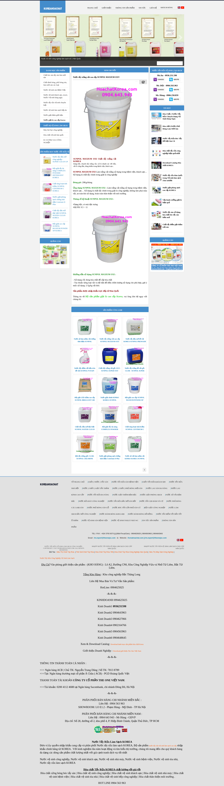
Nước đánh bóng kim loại (112, 514)
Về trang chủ (77, 482)
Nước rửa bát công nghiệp (91, 501)
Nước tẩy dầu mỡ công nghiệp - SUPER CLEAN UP (60, 159)
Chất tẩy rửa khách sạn (154, 482)
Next (180, 37)
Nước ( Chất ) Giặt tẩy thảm (95, 488)
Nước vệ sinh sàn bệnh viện (95, 520)
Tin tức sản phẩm (150, 520)
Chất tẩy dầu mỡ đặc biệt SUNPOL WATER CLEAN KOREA (59, 214)
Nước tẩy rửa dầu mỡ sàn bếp (122, 501)
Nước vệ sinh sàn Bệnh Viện (54, 90)
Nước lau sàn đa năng (156, 488)
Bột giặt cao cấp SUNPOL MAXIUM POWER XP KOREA (60, 227)
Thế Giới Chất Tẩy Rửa (85, 552)
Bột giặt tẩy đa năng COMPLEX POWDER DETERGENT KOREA (59, 173)
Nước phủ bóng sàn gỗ (98, 508)
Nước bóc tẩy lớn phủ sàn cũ (127, 508)
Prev (43, 37)
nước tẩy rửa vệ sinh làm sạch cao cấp (163, 746)
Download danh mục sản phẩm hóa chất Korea (127, 644)
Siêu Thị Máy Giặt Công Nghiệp (161, 552)
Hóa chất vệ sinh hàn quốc (53, 135)
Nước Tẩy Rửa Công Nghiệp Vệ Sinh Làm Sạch (57, 558)
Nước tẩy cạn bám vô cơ (151, 501)
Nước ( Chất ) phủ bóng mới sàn (127, 488)
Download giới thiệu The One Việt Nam (127, 651)
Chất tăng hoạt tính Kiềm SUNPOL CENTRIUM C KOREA (60, 187)
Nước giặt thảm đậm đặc (125, 495)
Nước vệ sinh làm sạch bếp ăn (55, 110)
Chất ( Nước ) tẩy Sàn (98, 482)
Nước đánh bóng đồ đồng (140, 514)
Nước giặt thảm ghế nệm (53, 115)
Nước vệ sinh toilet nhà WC (125, 520)
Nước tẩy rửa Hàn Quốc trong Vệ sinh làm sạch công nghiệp (172, 178)
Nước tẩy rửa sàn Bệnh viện (125, 482)
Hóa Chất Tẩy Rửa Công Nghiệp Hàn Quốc (131, 552)
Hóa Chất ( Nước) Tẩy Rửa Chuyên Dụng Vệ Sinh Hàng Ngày (172, 116)
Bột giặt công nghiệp (154, 508)
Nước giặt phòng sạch (151, 495)
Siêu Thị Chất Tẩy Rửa (65, 552)
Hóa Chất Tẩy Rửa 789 (104, 552)
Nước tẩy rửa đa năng (98, 495)
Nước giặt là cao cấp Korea (54, 120)
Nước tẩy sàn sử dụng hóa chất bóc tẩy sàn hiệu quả (171, 214)
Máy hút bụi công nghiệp (52, 130)
